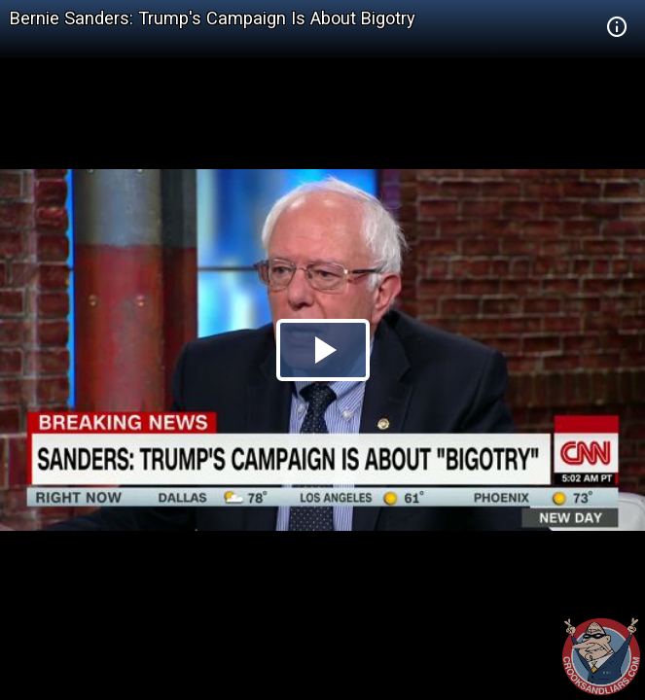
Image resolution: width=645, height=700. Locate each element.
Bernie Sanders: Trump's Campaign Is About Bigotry (212, 18)
